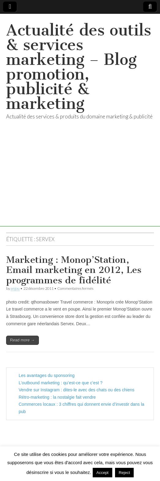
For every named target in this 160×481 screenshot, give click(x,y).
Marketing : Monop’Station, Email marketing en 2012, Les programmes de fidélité (73, 270)
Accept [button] (102, 472)
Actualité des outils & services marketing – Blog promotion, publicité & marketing (78, 67)
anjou (15, 288)
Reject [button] (124, 472)
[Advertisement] (80, 183)
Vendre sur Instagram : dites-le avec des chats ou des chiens (76, 389)
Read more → (22, 340)
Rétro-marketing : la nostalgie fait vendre (57, 397)
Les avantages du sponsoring (47, 375)
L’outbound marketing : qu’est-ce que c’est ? (60, 382)
